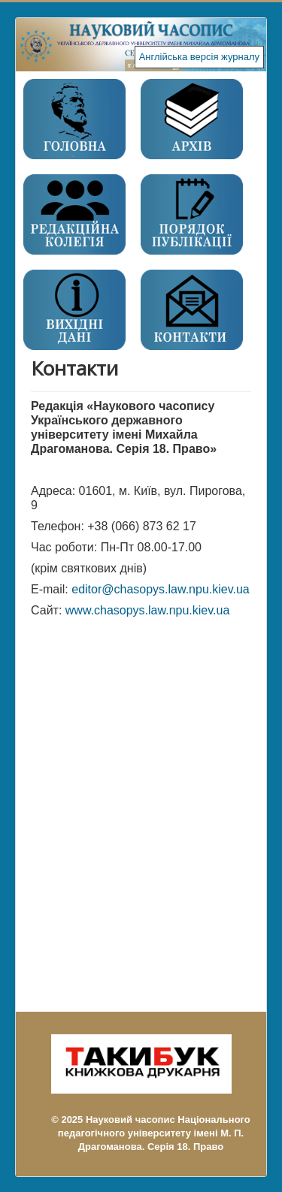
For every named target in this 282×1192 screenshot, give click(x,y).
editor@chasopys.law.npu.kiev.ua (160, 589)
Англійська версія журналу (199, 56)
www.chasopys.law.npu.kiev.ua (147, 610)
